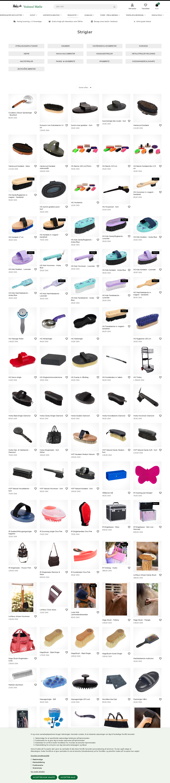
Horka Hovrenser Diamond (143, 416)
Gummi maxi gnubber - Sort (81, 125)
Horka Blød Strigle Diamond (19, 416)
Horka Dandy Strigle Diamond (51, 416)
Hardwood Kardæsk (141, 125)
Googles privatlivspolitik (40, 756)
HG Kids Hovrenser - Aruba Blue (50, 266)
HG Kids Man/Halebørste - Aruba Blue (18, 294)
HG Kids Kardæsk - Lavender (144, 270)
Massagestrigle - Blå (48, 699)
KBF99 (26, 54)
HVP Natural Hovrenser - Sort (51, 488)
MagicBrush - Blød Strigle (50, 652)
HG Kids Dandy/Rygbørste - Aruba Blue (82, 241)
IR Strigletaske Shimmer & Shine (50, 573)
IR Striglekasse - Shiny (110, 527)
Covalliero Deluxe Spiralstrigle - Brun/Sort (20, 114)
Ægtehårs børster (26, 69)
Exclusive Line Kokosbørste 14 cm (51, 126)
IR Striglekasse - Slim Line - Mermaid (143, 528)
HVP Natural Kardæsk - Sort (82, 488)
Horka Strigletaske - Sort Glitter (49, 451)
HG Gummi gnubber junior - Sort (50, 208)
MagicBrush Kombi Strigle (112, 653)
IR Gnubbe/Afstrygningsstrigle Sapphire (20, 532)
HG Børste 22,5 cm (109, 166)
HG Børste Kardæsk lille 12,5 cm (144, 167)
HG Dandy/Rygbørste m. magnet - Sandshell (18, 196)
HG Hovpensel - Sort (110, 207)
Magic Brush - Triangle (141, 620)
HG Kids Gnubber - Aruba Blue (145, 237)
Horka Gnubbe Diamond (80, 416)
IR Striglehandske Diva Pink (81, 531)
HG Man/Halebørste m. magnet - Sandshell (142, 293)
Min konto (132, 8)
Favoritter (146, 8)
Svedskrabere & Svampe (143, 61)
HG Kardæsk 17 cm (15, 237)
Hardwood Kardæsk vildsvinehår (47, 167)
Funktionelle (38, 765)
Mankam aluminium (15, 685)
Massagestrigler (104, 54)
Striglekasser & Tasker (26, 46)
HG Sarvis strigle (14, 377)
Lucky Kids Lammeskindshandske (79, 613)
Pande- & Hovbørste (65, 61)
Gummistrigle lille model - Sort (114, 121)
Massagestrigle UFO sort (80, 699)
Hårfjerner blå (107, 493)
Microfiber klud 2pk (109, 699)
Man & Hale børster (65, 54)
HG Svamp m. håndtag (79, 377)
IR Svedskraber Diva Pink (80, 572)
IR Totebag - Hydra (109, 568)
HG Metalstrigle (46, 339)
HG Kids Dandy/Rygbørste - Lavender (113, 237)
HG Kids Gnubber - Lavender (19, 269)
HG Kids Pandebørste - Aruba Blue (82, 299)
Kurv (157, 8)
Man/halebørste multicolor (143, 658)
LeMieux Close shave (48, 610)
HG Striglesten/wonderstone (51, 377)
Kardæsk (143, 46)
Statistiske (37, 768)
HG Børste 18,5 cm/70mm (81, 166)
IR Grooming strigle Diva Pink (51, 531)
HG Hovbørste (76, 202)
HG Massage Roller (16, 339)
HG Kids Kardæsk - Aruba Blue (114, 270)
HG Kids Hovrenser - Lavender (83, 266)
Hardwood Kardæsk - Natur (19, 166)
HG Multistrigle (77, 339)
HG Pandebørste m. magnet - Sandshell (113, 327)
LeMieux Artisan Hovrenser (19, 616)
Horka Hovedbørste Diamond (113, 416)
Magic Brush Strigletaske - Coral (18, 659)
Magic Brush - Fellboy (110, 620)
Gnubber (65, 46)
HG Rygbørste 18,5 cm (142, 339)
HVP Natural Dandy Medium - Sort (113, 451)
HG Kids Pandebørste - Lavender (111, 296)
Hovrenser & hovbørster (104, 46)
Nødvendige (38, 759)
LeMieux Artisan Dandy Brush (144, 575)
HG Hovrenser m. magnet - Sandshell (143, 193)
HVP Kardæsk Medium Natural (83, 454)
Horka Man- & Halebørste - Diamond (19, 451)
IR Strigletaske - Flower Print (19, 568)
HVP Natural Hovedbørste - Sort (19, 489)
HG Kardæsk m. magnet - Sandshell (49, 236)
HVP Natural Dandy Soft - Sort (145, 450)
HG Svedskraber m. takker (112, 377)
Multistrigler (26, 61)
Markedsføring (39, 762)
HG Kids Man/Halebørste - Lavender (50, 294)
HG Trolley (137, 377)
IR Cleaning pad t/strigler (142, 493)
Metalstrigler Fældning (143, 54)
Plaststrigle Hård (139, 699)
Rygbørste (104, 61)
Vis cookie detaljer (38, 772)
